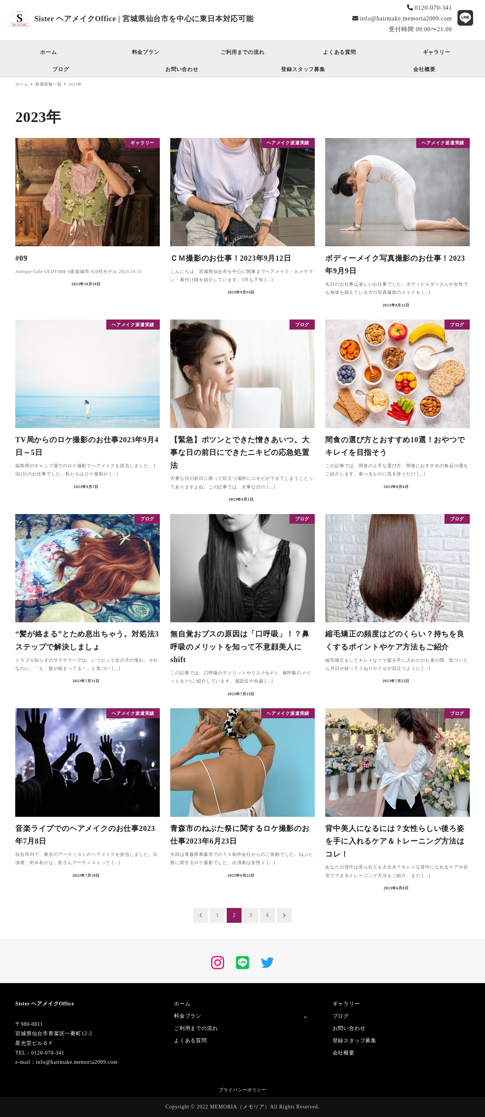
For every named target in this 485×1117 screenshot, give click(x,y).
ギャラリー (346, 1004)
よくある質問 (190, 1040)
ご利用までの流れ (196, 1028)
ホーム (182, 1004)
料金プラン (187, 1016)
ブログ (341, 1016)
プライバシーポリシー (242, 1089)
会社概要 (344, 1053)
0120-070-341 (429, 7)
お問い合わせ (349, 1028)
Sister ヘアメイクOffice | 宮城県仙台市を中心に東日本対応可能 (144, 19)
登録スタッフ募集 (354, 1040)
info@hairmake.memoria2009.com (402, 18)
